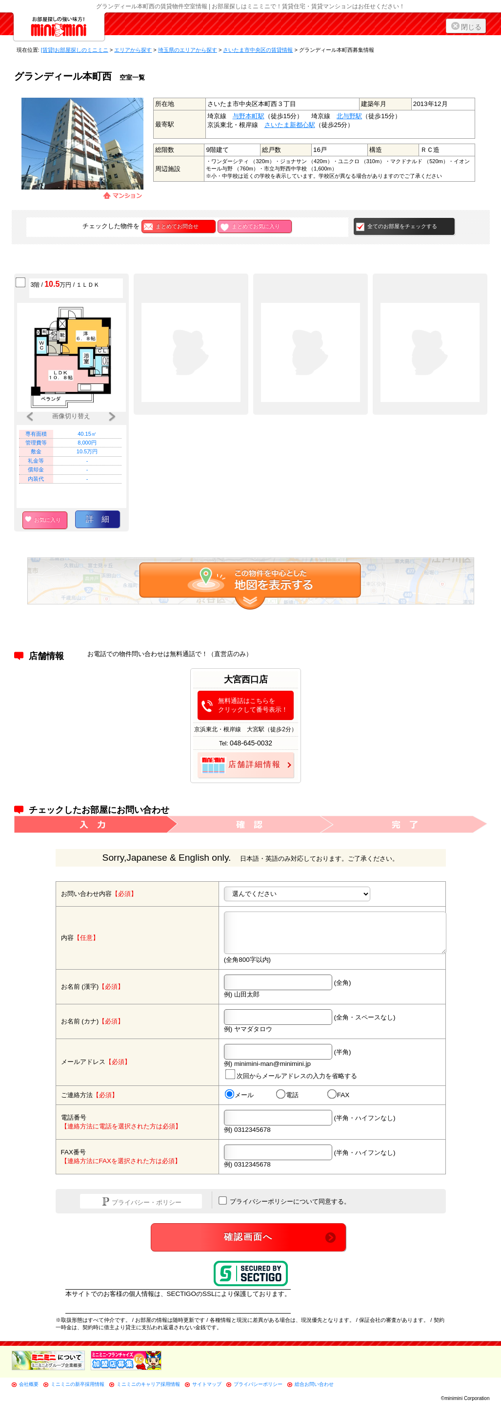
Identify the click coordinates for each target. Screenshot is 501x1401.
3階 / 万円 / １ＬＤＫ (65, 284)
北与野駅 (349, 116)
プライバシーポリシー (258, 1384)
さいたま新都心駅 (289, 124)
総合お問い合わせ (314, 1384)
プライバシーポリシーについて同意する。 (285, 1200)
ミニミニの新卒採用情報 (77, 1384)
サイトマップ (206, 1384)
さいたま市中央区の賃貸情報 (258, 50)
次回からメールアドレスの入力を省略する (291, 1074)
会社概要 (29, 1384)
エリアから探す (133, 50)
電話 (287, 1095)
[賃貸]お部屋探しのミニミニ (74, 50)
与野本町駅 (248, 116)
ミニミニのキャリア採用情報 (148, 1384)
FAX (338, 1095)
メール (238, 1095)
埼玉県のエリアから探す (187, 50)
